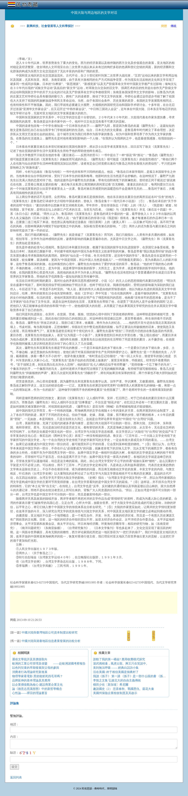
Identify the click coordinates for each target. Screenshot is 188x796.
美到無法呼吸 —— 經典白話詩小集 (116, 667)
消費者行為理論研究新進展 (29, 671)
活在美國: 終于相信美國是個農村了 (116, 671)
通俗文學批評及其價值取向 (29, 659)
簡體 (164, 26)
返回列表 (16, 777)
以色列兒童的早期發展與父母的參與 (35, 667)
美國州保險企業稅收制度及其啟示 (115, 693)
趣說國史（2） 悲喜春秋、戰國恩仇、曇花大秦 (123, 688)
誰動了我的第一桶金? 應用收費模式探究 (119, 659)
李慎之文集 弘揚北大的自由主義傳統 (117, 680)
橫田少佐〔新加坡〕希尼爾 (110, 684)
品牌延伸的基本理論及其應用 (31, 680)
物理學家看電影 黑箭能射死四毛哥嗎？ (37, 676)
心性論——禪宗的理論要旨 (29, 693)
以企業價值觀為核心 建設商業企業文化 (37, 684)
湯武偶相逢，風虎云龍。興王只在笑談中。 (121, 663)
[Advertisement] (77, 40)
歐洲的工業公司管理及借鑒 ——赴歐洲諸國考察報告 (49, 663)
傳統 (173, 26)
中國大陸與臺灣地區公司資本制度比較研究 (49, 632)
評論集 (14, 703)
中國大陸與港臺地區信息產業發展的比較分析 (51, 640)
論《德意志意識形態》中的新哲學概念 (37, 688)
